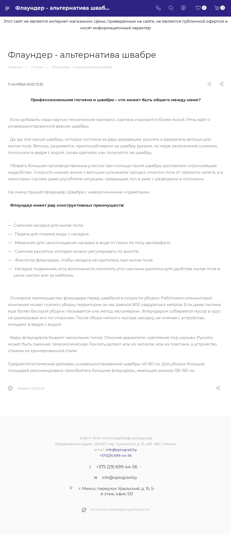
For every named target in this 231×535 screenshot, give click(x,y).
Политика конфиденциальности (119, 510)
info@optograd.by (121, 450)
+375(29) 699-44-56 (115, 455)
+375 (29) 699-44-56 (116, 467)
